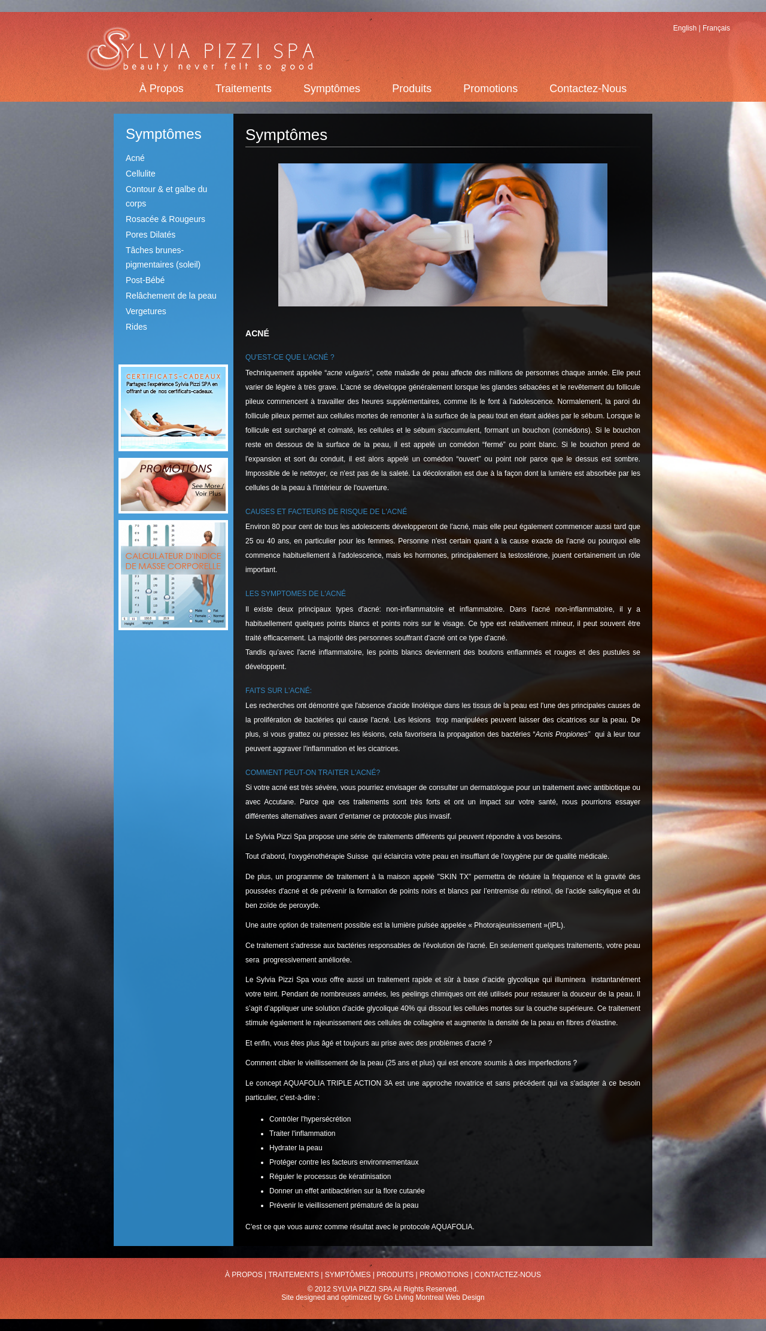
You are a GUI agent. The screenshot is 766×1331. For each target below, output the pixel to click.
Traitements (243, 89)
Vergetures (146, 311)
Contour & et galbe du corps (166, 196)
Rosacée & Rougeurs (165, 219)
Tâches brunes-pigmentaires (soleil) (163, 257)
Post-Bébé (145, 280)
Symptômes (331, 89)
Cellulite (141, 173)
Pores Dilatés (150, 234)
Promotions (490, 89)
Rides (136, 327)
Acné (135, 158)
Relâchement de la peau (171, 295)
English (685, 28)
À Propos (161, 89)
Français (716, 28)
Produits (411, 89)
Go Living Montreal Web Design (433, 1297)
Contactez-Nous (588, 89)
